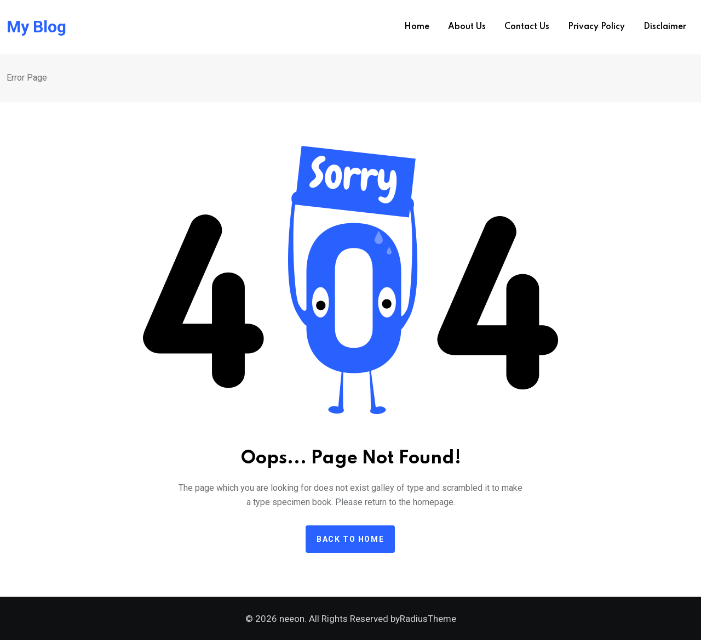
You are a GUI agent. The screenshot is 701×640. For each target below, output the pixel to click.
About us (467, 26)
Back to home (350, 539)
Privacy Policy (596, 26)
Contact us (526, 26)
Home (416, 26)
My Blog (36, 27)
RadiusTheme (428, 618)
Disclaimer (664, 26)
